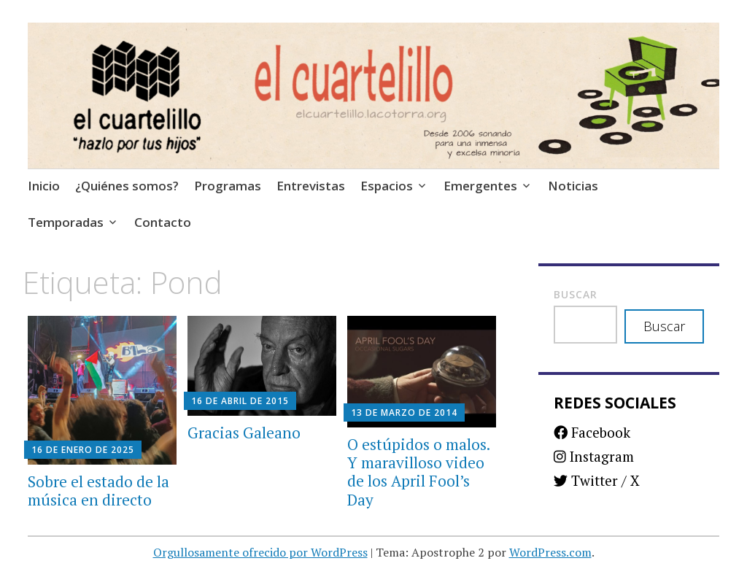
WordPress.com (550, 552)
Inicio (44, 185)
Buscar (575, 294)
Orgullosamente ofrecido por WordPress (260, 552)
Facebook (592, 432)
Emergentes (480, 185)
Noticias (573, 185)
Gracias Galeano (244, 432)
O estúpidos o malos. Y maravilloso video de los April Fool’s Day (418, 472)
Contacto (162, 222)
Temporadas (66, 222)
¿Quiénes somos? (127, 185)
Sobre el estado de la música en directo (98, 490)
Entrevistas (310, 185)
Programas (227, 185)
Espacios (386, 185)
